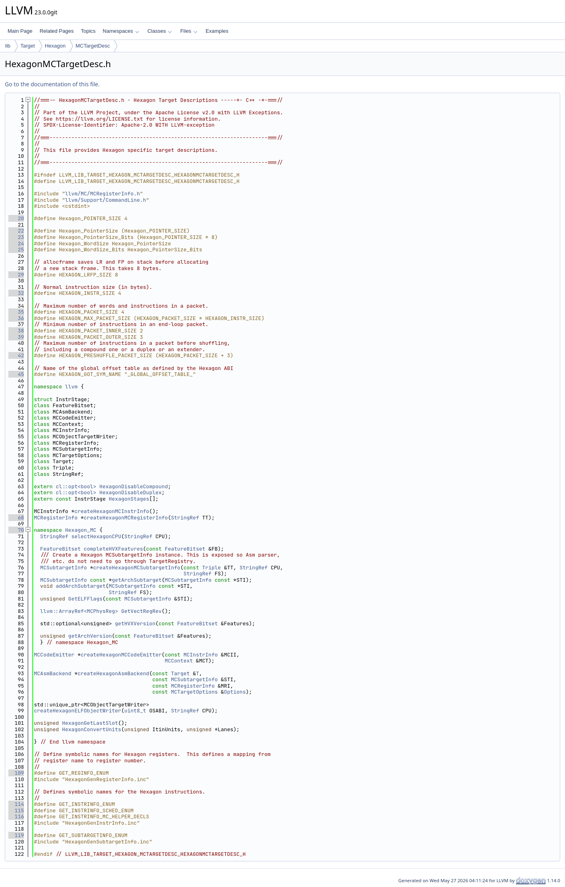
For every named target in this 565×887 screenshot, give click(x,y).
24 (16, 243)
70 (16, 530)
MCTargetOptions (194, 691)
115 (16, 810)
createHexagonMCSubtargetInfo (136, 567)
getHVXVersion (135, 623)
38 (16, 330)
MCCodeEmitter (54, 654)
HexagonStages (129, 498)
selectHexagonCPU (96, 536)
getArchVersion (90, 635)
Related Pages (56, 31)
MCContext (179, 660)
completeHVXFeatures (113, 548)
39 (16, 337)
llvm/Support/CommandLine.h (105, 200)
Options (235, 691)
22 (16, 230)
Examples (217, 31)
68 (16, 517)
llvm (71, 386)
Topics (88, 31)
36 (16, 318)
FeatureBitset (60, 548)
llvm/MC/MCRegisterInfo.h (102, 193)
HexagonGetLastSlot (90, 723)
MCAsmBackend (52, 673)
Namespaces (121, 31)
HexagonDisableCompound (133, 486)
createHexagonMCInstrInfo (111, 511)
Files (188, 31)
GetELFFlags (85, 598)
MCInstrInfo (200, 654)
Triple (211, 567)
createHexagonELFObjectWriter (77, 710)
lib (7, 46)
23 (16, 237)
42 (16, 355)
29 (16, 274)
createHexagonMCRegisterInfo (126, 517)
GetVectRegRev (141, 611)
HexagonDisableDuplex (130, 492)
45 (16, 374)
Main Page (20, 31)
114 (16, 804)
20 (16, 218)
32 (16, 293)
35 (16, 311)
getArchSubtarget (137, 580)
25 (16, 249)
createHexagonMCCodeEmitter (121, 654)
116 (16, 816)
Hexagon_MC (80, 530)
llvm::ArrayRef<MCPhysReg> (79, 611)
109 (16, 773)
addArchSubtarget (81, 586)
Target (27, 46)
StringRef (185, 517)
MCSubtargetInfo (63, 567)
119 (16, 835)
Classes (159, 31)
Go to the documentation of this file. (52, 84)
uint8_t (135, 710)
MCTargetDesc (92, 46)
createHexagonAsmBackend (113, 673)
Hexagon (55, 46)
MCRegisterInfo (55, 517)
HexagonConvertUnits (91, 729)
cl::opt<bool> (76, 486)
